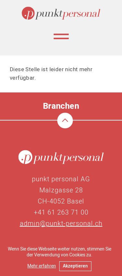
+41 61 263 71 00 (61, 212)
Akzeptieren (75, 266)
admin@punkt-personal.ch (61, 223)
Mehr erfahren (41, 266)
